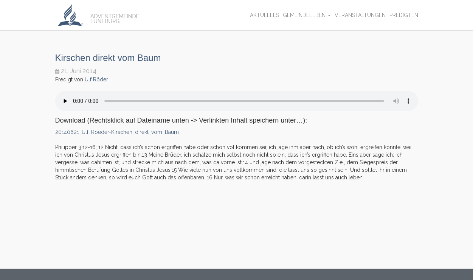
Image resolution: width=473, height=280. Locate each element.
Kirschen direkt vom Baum (108, 58)
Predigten (403, 15)
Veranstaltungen (360, 15)
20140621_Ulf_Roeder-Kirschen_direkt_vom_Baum (117, 132)
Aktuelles (264, 15)
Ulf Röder (96, 79)
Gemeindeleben (307, 15)
